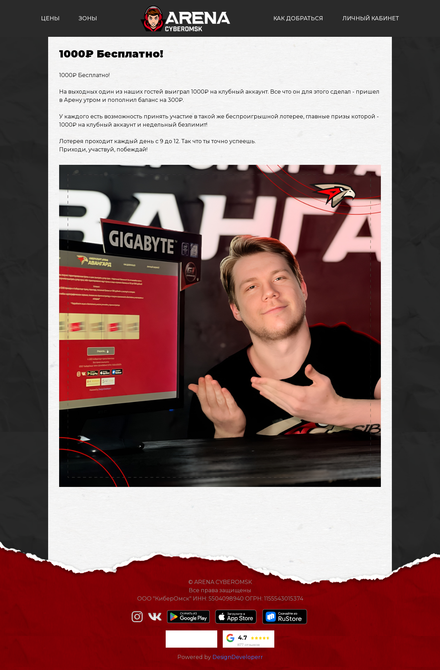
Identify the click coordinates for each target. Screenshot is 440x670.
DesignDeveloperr (237, 657)
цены (50, 18)
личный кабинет (370, 18)
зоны (88, 18)
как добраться (298, 18)
